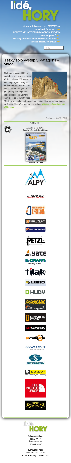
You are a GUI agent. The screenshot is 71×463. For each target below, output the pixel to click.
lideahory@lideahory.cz (38, 455)
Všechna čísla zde (35, 163)
